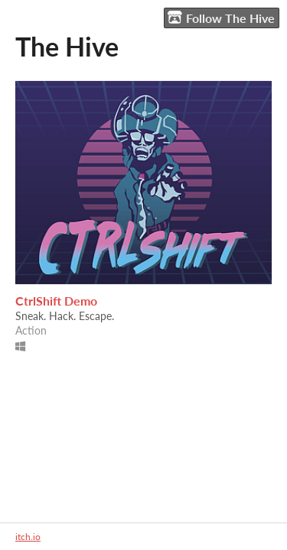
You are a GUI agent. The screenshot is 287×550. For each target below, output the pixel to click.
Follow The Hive (221, 17)
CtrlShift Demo (56, 300)
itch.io (28, 536)
